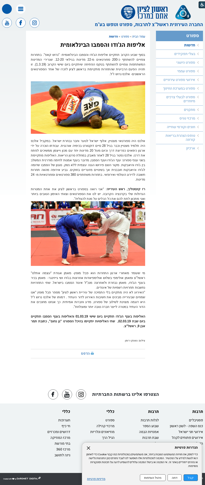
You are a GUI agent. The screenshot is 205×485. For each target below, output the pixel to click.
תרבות (197, 412)
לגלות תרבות (150, 420)
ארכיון (190, 148)
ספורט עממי (186, 71)
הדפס (85, 353)
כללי (110, 412)
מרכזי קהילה (105, 426)
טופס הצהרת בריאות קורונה (180, 137)
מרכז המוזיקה (60, 437)
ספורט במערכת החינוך (179, 88)
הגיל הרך (108, 437)
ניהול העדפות (152, 477)
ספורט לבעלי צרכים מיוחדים (180, 99)
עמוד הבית (138, 36)
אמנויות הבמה (149, 431)
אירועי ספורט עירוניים (179, 80)
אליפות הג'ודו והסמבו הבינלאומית (102, 45)
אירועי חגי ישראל (191, 431)
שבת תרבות (150, 437)
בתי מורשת (62, 443)
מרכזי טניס (187, 118)
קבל (191, 477)
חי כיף (65, 426)
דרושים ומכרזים (58, 431)
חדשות (113, 36)
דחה (174, 477)
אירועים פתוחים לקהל (187, 437)
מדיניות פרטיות (96, 479)
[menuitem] (179, 45)
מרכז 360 (63, 449)
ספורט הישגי (185, 62)
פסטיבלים (196, 420)
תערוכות (64, 420)
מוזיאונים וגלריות (102, 431)
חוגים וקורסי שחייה (181, 127)
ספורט (125, 36)
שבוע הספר (151, 426)
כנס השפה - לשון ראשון (186, 426)
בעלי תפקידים (184, 54)
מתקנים (189, 109)
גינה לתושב (62, 455)
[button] (20, 9)
